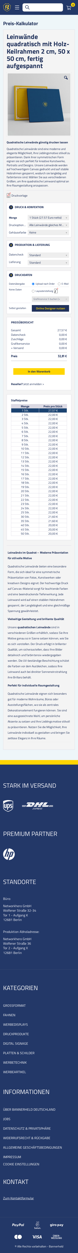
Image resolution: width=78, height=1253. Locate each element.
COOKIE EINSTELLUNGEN (21, 1164)
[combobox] (42, 7)
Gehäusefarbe (17, 232)
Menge (13, 218)
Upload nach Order (45, 284)
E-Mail (65, 284)
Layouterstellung (44, 291)
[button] (66, 81)
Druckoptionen (18, 225)
